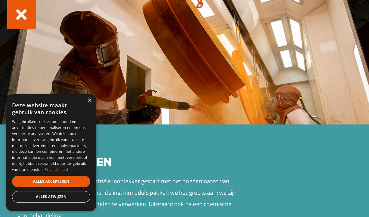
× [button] (89, 101)
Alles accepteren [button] (51, 181)
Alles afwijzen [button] (51, 196)
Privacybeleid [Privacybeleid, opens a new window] (56, 169)
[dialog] (51, 152)
